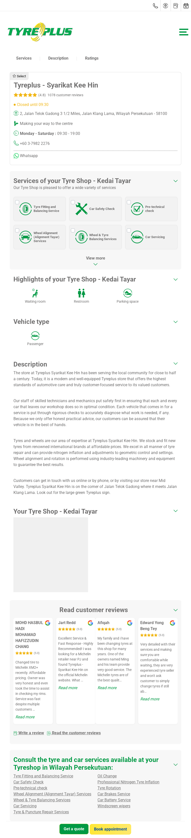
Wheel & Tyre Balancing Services (95, 237)
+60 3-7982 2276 (35, 143)
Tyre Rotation (109, 788)
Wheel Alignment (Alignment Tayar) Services (38, 237)
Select (19, 76)
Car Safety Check (94, 209)
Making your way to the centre (46, 123)
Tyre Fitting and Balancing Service (38, 209)
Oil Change (107, 776)
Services (24, 58)
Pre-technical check (146, 209)
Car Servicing (147, 237)
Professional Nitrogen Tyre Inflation (128, 782)
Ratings (91, 58)
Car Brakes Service (113, 794)
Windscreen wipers (113, 806)
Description (58, 58)
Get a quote (74, 829)
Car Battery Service (114, 800)
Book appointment (111, 829)
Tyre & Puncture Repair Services (41, 812)
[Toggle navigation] (184, 32)
